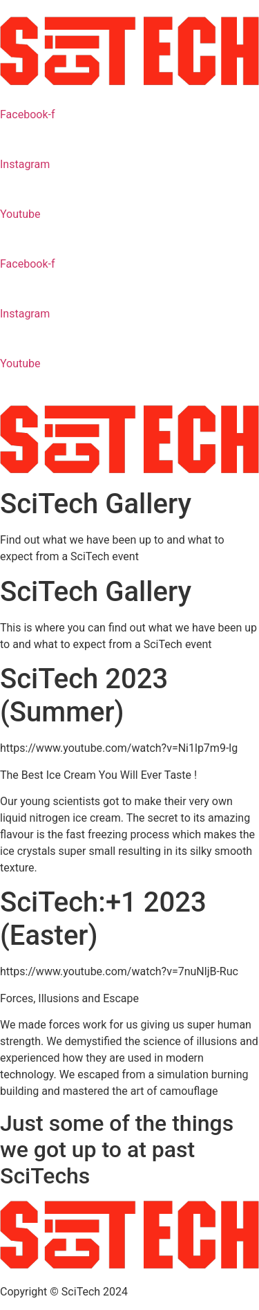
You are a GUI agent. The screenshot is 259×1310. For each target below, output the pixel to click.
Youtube (20, 214)
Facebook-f (27, 114)
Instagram (25, 164)
